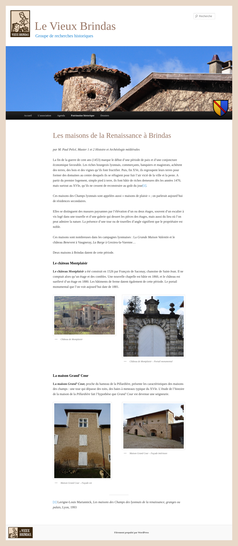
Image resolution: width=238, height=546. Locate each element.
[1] (144, 185)
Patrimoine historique (82, 115)
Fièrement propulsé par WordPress (131, 532)
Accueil (28, 115)
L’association (44, 115)
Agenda (61, 115)
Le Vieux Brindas (75, 26)
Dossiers (104, 115)
